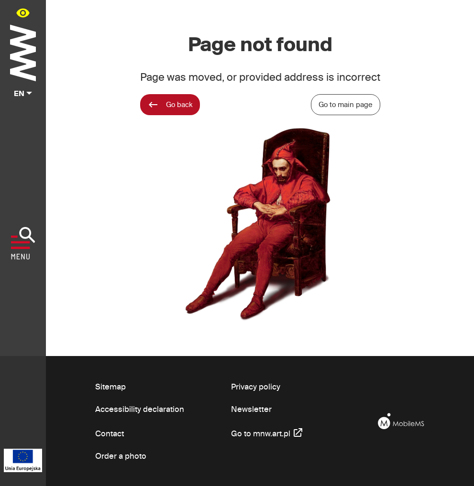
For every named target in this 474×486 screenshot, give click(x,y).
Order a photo (120, 456)
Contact (109, 433)
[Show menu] (23, 243)
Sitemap (110, 386)
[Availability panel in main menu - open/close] (23, 13)
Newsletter (251, 409)
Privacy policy (255, 386)
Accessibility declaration (139, 409)
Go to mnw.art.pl (267, 432)
